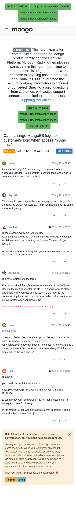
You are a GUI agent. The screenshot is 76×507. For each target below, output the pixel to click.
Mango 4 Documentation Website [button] (38, 12)
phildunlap (14, 273)
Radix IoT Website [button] (17, 6)
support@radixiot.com (37, 100)
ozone (12, 163)
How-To (9, 151)
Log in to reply (64, 151)
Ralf (11, 371)
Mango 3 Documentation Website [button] (50, 6)
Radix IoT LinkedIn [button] (38, 126)
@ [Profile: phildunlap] (9, 331)
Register (11, 480)
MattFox (13, 227)
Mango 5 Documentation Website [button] (38, 18)
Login (22, 480)
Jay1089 (13, 195)
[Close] (70, 434)
